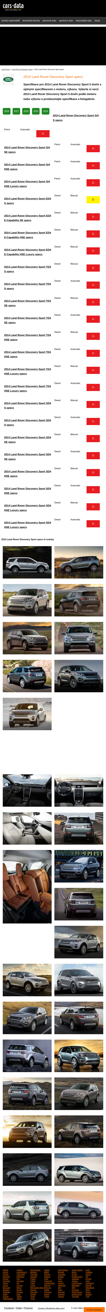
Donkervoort (77, 1276)
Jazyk (97, 20)
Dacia (88, 1274)
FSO (60, 1278)
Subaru (89, 1294)
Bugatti (61, 1272)
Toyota (61, 1296)
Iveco (60, 1281)
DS (87, 1276)
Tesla (32, 1296)
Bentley (33, 1272)
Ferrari (5, 1278)
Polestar (6, 1292)
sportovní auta (66, 20)
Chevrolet (21, 1274)
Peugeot (75, 1289)
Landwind (90, 1283)
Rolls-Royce (77, 1292)
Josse (5, 1283)
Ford (46, 1278)
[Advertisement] (53, 46)
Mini (73, 1287)
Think (46, 1296)
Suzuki (6, 1296)
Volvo (19, 1298)
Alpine (47, 1270)
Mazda (88, 1285)
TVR (87, 1296)
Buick (74, 1272)
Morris (19, 1289)
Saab (5, 1294)
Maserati (61, 1285)
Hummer (6, 1281)
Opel (60, 1289)
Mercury (47, 1287)
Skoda (33, 1294)
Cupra (74, 1274)
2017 (16, 111)
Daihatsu (20, 1276)
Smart (46, 1294)
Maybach (76, 1285)
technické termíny (31, 20)
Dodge (61, 1276)
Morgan (6, 1289)
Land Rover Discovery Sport (22, 69)
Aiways (20, 1270)
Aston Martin (77, 1270)
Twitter (19, 1308)
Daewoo (6, 1276)
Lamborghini (49, 1283)
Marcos (47, 1285)
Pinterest (28, 1308)
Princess (48, 1292)
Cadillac (89, 1272)
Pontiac (20, 1292)
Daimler (33, 1276)
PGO (88, 1289)
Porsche (33, 1292)
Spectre (61, 1294)
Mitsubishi (90, 1287)
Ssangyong (76, 1294)
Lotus (32, 1285)
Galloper (75, 1278)
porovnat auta (49, 20)
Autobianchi (22, 1272)
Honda (88, 1278)
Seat (19, 1294)
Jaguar (75, 1281)
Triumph (75, 1296)
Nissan (33, 1289)
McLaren (6, 1287)
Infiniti (32, 1281)
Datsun (47, 1276)
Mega (19, 1287)
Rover (88, 1292)
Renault (61, 1292)
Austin (5, 1272)
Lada (32, 1283)
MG (59, 1287)
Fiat (18, 1278)
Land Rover (5, 69)
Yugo (32, 1298)
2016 (26, 111)
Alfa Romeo (35, 1270)
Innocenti (48, 1281)
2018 (6, 111)
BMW (46, 1272)
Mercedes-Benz (37, 1287)
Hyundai (20, 1281)
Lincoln (20, 1285)
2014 (45, 111)
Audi (87, 1270)
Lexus (5, 1285)
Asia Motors (63, 1270)
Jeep (88, 1281)
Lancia (61, 1283)
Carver (6, 1274)
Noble (46, 1289)
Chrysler (34, 1274)
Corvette (61, 1274)
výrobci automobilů (10, 20)
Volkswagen (8, 1298)
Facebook (9, 1308)
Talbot (19, 1296)
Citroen (47, 1274)
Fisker (33, 1278)
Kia (18, 1283)
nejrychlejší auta (84, 20)
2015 (35, 111)
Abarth (5, 1270)
